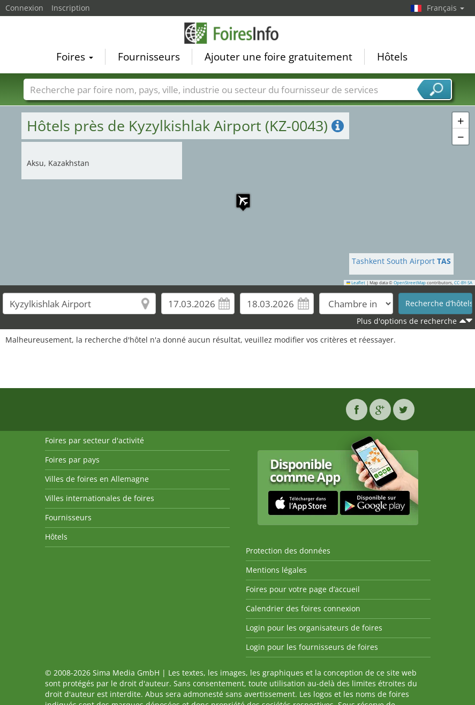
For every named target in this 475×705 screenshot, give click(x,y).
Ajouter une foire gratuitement (278, 57)
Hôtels (392, 57)
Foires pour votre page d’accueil (303, 589)
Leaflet (356, 282)
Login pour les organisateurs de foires (314, 628)
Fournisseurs (149, 57)
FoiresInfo (237, 33)
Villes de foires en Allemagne (97, 479)
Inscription (70, 8)
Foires (74, 57)
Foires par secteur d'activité (94, 440)
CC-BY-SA (463, 282)
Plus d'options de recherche (407, 321)
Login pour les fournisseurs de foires (312, 647)
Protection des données (288, 550)
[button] (238, 195)
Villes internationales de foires (99, 498)
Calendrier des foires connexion (303, 608)
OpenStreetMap (410, 282)
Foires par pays (72, 459)
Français (445, 8)
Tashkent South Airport (401, 261)
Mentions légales (276, 570)
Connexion (24, 8)
